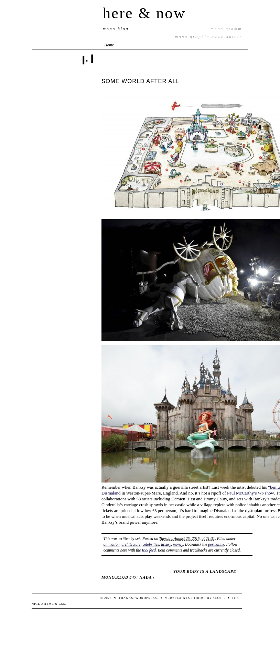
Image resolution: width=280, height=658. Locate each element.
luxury (166, 544)
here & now (144, 13)
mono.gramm (226, 29)
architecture (130, 544)
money (178, 544)
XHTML (47, 603)
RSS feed (149, 550)
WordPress (146, 598)
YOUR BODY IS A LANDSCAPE (204, 571)
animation (112, 544)
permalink (216, 544)
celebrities (150, 544)
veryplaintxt (178, 598)
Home (109, 45)
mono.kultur (227, 37)
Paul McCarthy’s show (250, 493)
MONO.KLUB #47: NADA (126, 577)
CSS (62, 603)
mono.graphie (192, 37)
